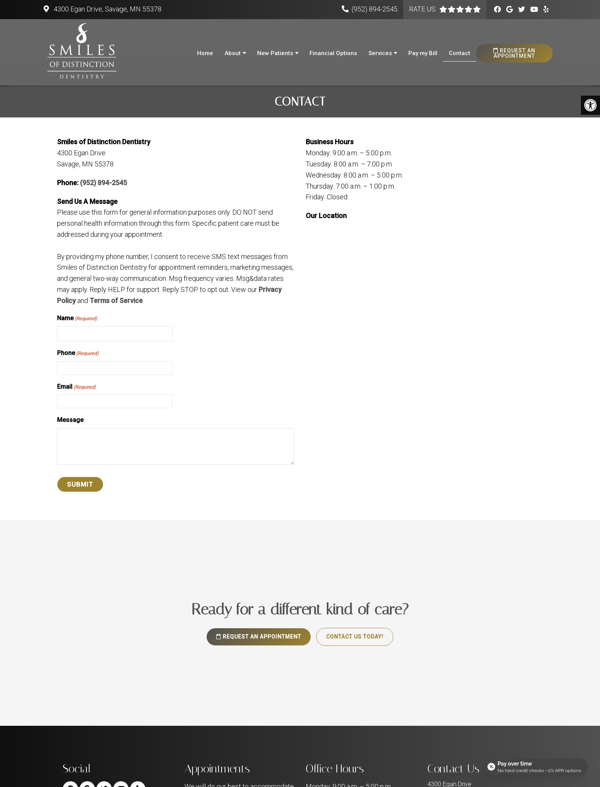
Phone (78, 355)
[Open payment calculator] (536, 765)
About (233, 53)
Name (77, 320)
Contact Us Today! (354, 638)
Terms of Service (116, 302)
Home (205, 53)
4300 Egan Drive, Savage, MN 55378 (106, 9)
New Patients (275, 53)
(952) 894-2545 (375, 9)
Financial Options (333, 53)
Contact (459, 53)
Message (70, 421)
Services (380, 53)
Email (76, 389)
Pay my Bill (422, 53)
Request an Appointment (514, 53)
